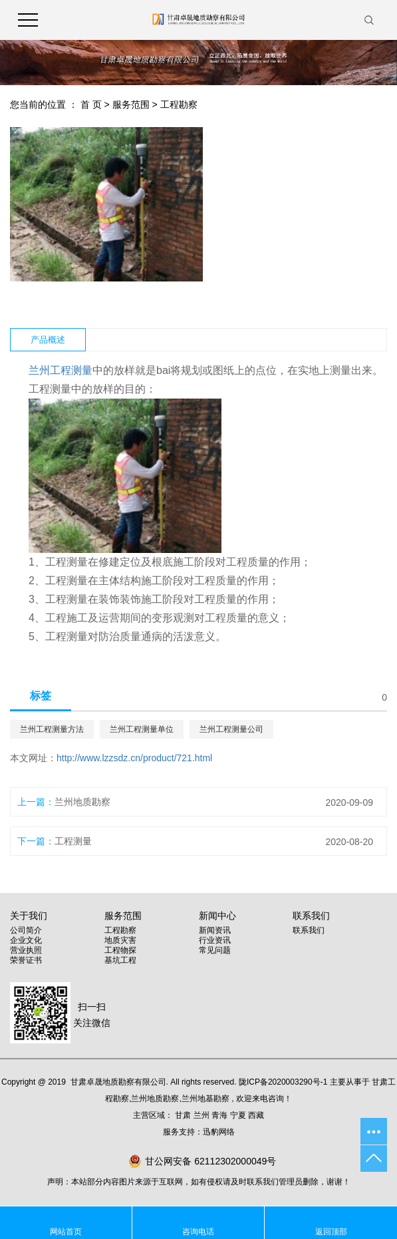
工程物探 (120, 950)
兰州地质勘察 (82, 801)
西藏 (256, 1115)
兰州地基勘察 (205, 1098)
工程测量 (73, 841)
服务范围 (131, 104)
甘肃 (183, 1115)
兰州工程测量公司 (231, 729)
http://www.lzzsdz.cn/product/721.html (134, 758)
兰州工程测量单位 (142, 729)
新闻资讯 (215, 930)
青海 (219, 1115)
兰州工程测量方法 (52, 729)
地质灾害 (120, 940)
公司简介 (26, 930)
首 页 (91, 104)
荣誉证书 (26, 960)
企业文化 (26, 940)
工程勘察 (179, 104)
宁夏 (238, 1115)
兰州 (201, 1115)
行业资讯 (215, 940)
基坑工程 (120, 960)
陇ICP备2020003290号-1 (283, 1082)
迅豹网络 (219, 1132)
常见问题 (215, 950)
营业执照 (26, 950)
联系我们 (309, 930)
